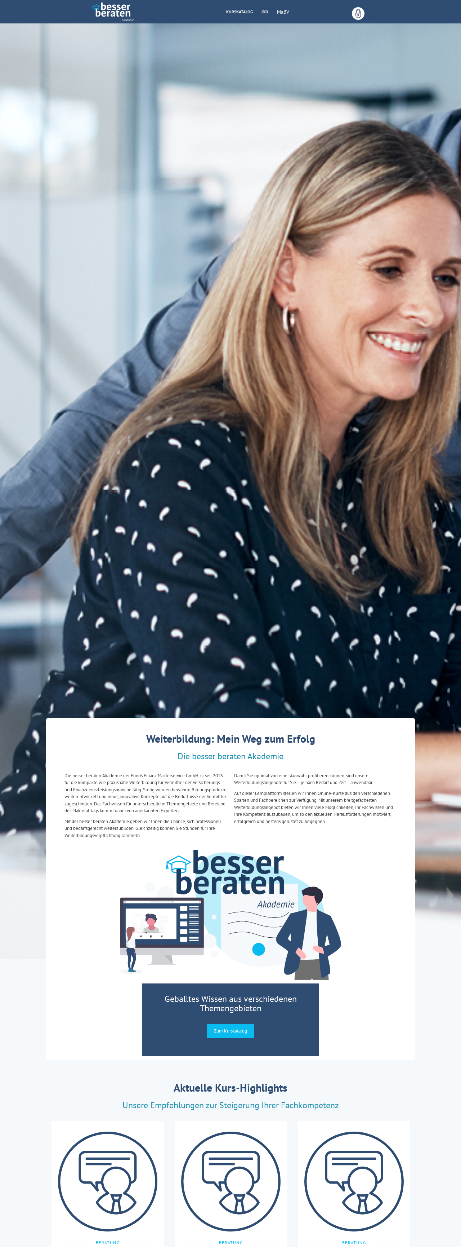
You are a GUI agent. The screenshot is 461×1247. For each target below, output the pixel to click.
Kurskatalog (239, 11)
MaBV (283, 12)
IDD (264, 11)
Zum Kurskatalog (230, 1031)
